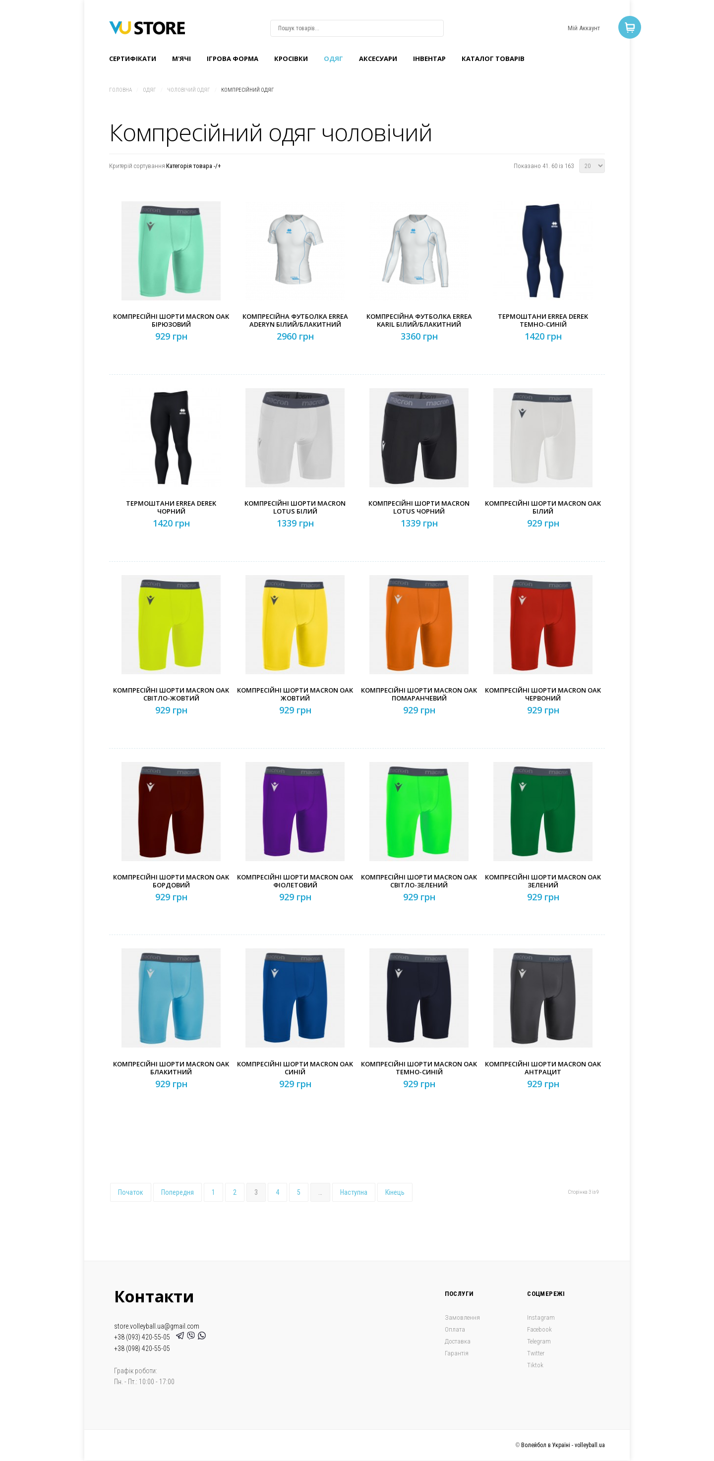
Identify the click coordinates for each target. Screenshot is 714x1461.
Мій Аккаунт (584, 28)
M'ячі (181, 58)
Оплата (455, 1329)
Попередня (177, 1192)
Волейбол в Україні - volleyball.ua (563, 1445)
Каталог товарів (493, 58)
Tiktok (535, 1365)
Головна (120, 90)
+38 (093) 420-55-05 (143, 1337)
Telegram (539, 1341)
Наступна (353, 1192)
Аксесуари (378, 58)
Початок (130, 1192)
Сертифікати (132, 58)
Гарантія (457, 1353)
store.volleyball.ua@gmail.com (156, 1326)
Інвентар (429, 58)
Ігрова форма (232, 58)
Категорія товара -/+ (193, 166)
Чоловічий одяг (188, 90)
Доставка (458, 1341)
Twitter (535, 1353)
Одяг (333, 58)
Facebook (539, 1329)
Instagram (541, 1317)
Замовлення (462, 1317)
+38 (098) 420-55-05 (142, 1348)
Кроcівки (291, 58)
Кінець (395, 1192)
